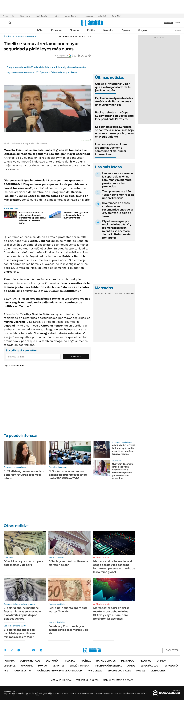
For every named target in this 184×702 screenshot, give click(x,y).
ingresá (178, 23)
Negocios (108, 30)
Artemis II (102, 16)
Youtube (33, 650)
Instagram (18, 650)
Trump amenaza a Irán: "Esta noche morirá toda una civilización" (118, 195)
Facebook (12, 650)
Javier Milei (116, 16)
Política (91, 30)
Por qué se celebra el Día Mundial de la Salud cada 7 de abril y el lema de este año (46, 67)
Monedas (99, 293)
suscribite (168, 23)
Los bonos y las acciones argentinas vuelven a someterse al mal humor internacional (111, 149)
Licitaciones (158, 670)
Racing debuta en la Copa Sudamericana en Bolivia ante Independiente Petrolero (114, 116)
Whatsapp (41, 650)
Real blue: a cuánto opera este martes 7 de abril (68, 609)
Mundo (42, 665)
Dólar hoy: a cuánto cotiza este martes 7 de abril (68, 563)
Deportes (58, 665)
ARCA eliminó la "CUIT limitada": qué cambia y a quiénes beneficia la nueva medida (123, 449)
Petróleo (55, 16)
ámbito (7, 36)
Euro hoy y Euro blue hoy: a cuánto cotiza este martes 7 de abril (68, 629)
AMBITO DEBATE (118, 680)
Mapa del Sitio (22, 670)
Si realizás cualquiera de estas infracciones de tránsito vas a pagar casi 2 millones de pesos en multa (32, 218)
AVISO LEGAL (95, 670)
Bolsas (108, 293)
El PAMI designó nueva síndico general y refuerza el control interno (23, 474)
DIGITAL (61, 680)
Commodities (119, 293)
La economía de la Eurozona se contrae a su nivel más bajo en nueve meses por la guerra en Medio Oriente (114, 131)
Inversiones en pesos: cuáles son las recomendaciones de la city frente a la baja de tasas (117, 209)
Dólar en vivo (25, 16)
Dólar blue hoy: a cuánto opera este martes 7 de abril (23, 563)
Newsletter (177, 30)
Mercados (127, 660)
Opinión (126, 30)
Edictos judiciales (119, 670)
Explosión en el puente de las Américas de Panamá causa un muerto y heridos (114, 101)
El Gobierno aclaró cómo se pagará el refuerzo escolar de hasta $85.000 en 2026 (68, 474)
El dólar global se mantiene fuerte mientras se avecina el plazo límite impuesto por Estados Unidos (22, 613)
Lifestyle (9, 665)
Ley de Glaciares (71, 16)
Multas (140, 670)
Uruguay (142, 30)
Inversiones (88, 16)
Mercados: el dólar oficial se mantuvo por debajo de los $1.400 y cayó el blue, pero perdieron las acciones (111, 613)
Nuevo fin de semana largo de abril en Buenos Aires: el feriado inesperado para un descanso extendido (122, 471)
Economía (56, 30)
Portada (9, 660)
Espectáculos (149, 665)
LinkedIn (26, 650)
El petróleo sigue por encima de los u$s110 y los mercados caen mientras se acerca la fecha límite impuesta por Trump (116, 229)
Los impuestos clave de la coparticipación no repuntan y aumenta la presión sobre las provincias (117, 179)
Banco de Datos (106, 660)
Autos (131, 665)
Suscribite (76, 356)
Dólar (40, 30)
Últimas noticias (30, 660)
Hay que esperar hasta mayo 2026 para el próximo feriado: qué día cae (41, 72)
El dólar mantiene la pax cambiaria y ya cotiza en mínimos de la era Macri (19, 633)
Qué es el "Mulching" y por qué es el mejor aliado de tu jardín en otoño (113, 87)
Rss (6, 670)
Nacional (27, 665)
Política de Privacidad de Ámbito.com (59, 670)
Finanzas (74, 30)
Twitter (5, 650)
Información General (26, 36)
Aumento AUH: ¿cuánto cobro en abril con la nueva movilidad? (75, 215)
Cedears (130, 293)
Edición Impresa (79, 665)
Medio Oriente (41, 16)
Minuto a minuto (103, 557)
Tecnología (170, 665)
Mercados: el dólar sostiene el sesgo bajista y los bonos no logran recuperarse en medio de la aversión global (114, 566)
